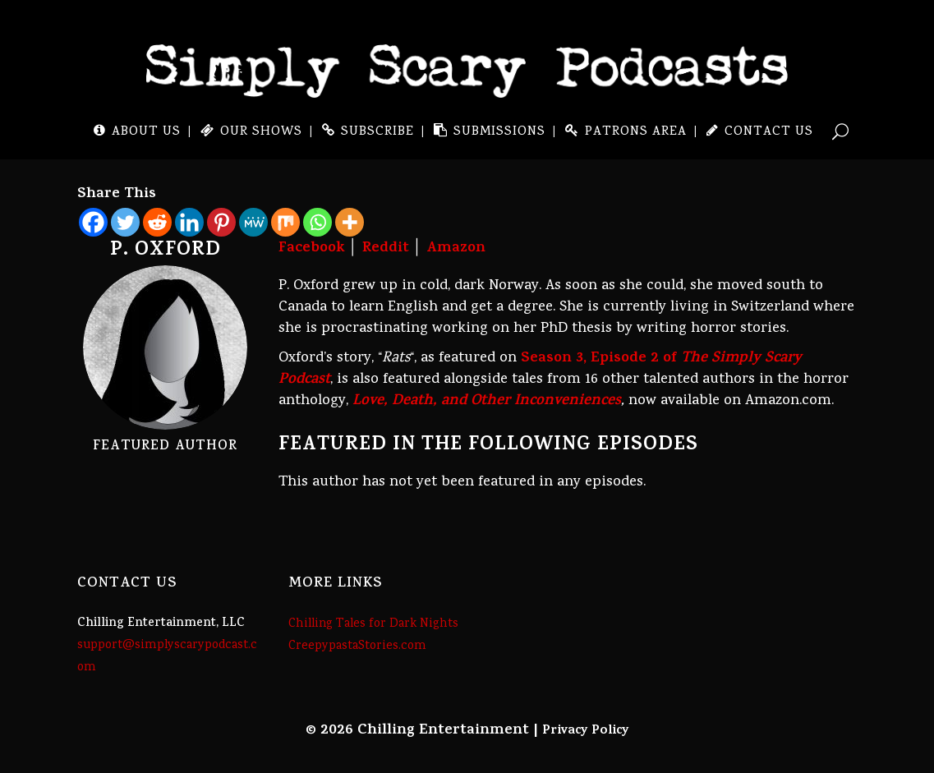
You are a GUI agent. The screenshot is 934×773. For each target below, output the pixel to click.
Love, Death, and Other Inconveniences (486, 401)
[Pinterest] (221, 222)
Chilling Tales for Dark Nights (373, 624)
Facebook (311, 249)
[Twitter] (125, 222)
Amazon (455, 249)
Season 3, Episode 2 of (540, 370)
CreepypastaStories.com (357, 646)
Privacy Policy (585, 731)
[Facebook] (93, 222)
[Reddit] (157, 222)
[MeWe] (253, 222)
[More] (349, 222)
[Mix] (285, 222)
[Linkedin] (189, 222)
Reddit (385, 249)
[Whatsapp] (317, 222)
